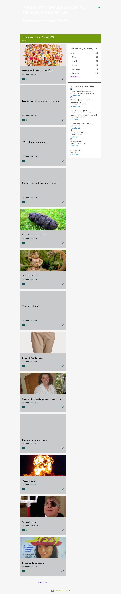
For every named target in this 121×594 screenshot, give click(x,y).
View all (25, 40)
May (74, 57)
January (75, 73)
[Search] (99, 7)
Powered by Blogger (60, 591)
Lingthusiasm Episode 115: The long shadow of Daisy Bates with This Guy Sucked (83, 115)
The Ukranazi (76, 135)
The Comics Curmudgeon (81, 91)
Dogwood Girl (76, 150)
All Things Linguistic (79, 111)
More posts (43, 582)
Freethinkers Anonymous (81, 124)
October (73, 152)
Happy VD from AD (78, 143)
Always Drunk (76, 141)
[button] (62, 79)
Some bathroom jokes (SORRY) (83, 93)
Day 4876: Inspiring (78, 104)
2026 (72, 53)
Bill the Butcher (77, 132)
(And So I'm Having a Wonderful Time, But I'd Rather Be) (53, 10)
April (74, 61)
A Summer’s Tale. (77, 126)
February (76, 69)
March (75, 65)
